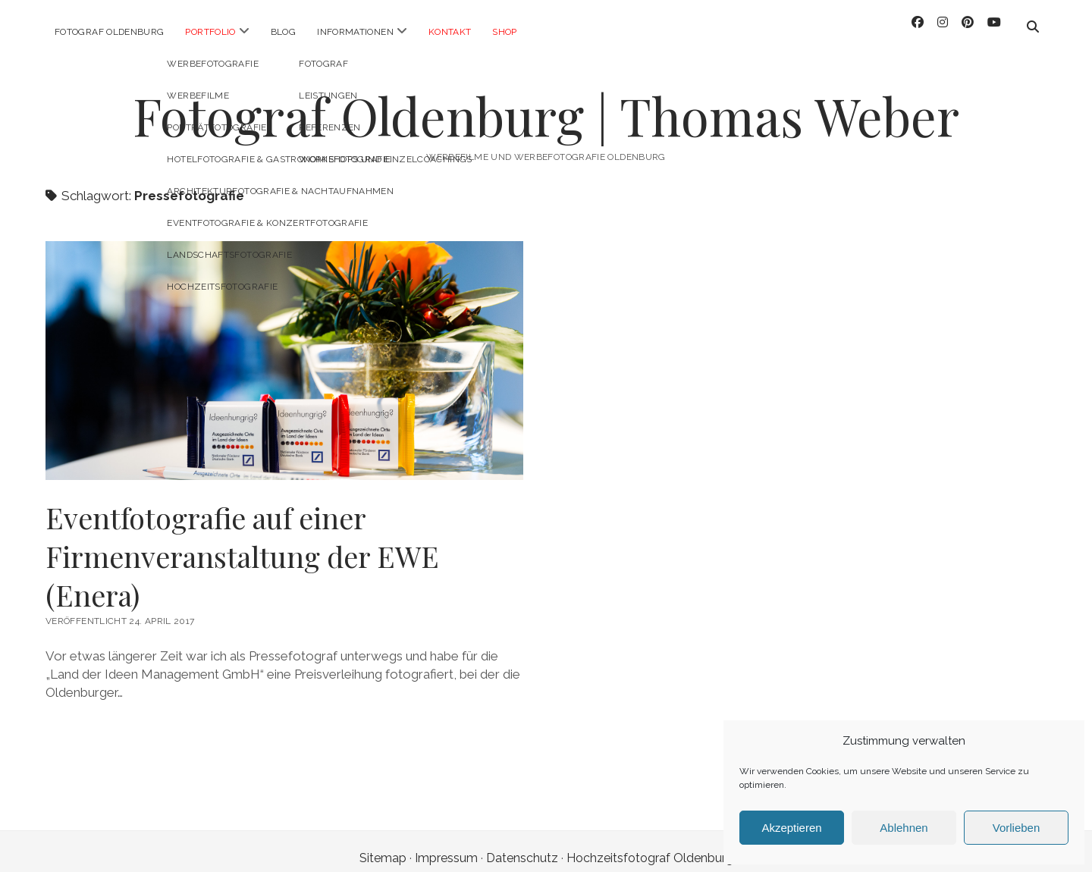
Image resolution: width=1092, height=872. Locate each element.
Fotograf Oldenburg (109, 32)
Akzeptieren (791, 827)
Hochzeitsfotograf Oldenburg (649, 844)
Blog (283, 32)
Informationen (355, 32)
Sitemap (382, 844)
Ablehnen (903, 827)
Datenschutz (522, 844)
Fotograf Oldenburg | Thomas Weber (546, 102)
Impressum (446, 844)
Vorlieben (1016, 827)
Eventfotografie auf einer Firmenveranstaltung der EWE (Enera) (284, 346)
